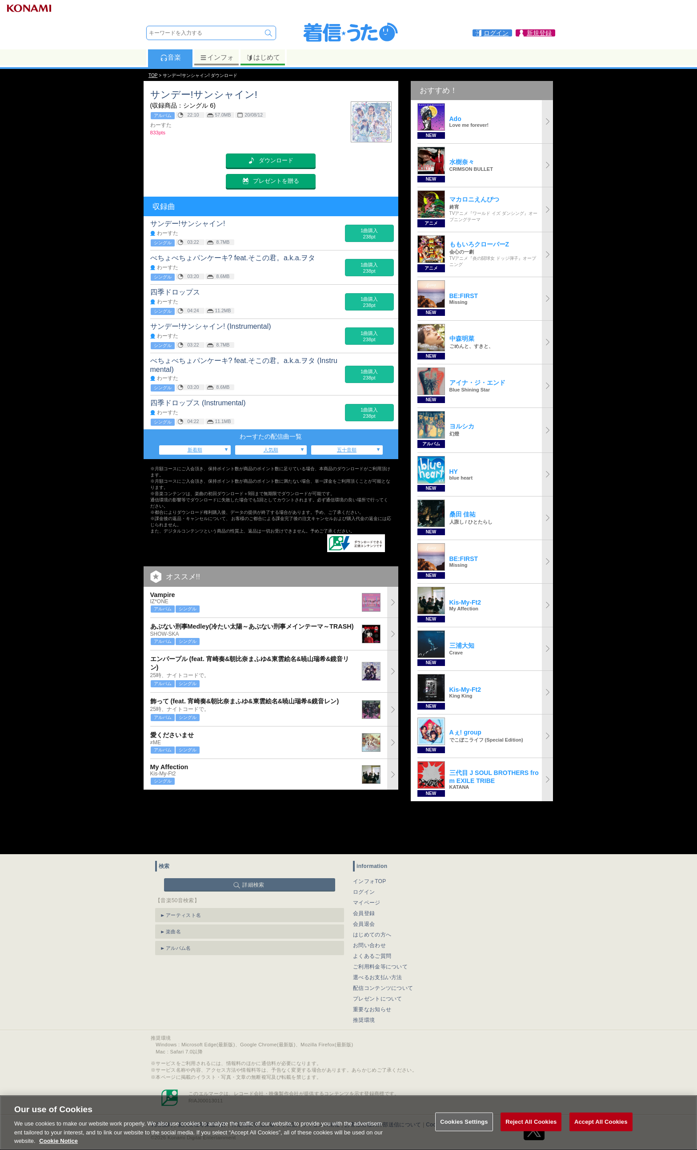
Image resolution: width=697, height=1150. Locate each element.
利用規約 (161, 1080)
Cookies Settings (447, 1080)
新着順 (195, 449)
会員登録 (364, 869)
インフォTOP (369, 837)
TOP (152, 75)
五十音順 (347, 449)
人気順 (271, 449)
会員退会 (364, 880)
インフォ (217, 57)
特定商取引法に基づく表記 (264, 1080)
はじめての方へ (372, 891)
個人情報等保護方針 (202, 1080)
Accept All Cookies (601, 1130)
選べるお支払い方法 (377, 933)
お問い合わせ (369, 901)
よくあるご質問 (372, 912)
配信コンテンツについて (383, 944)
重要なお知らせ (372, 965)
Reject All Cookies (531, 1130)
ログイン (364, 848)
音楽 (170, 57)
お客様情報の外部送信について (382, 1080)
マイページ (367, 858)
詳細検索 (253, 841)
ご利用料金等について (380, 923)
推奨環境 (364, 976)
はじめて (263, 57)
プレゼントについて (377, 955)
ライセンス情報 (321, 1080)
